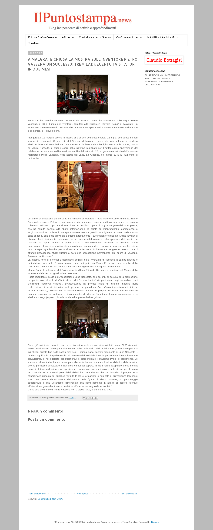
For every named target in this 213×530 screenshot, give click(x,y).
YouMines (34, 43)
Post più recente (37, 493)
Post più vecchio (129, 493)
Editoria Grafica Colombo (42, 37)
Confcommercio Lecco (129, 37)
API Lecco (68, 37)
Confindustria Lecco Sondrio (95, 37)
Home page (82, 493)
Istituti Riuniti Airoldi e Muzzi (162, 37)
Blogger (155, 522)
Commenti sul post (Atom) (50, 499)
